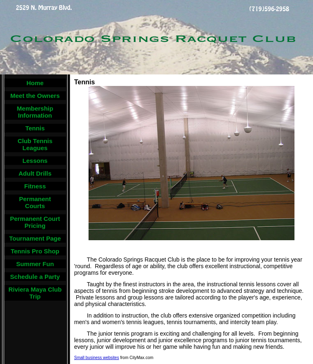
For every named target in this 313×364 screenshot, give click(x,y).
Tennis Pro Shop (35, 251)
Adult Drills (35, 173)
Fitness (35, 186)
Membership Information (35, 112)
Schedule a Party (35, 276)
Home (35, 82)
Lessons (35, 160)
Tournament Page (35, 238)
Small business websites (96, 357)
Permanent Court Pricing (35, 222)
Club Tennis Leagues (35, 144)
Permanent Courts (35, 202)
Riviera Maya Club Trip (34, 293)
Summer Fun (35, 263)
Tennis (34, 128)
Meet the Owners (35, 95)
